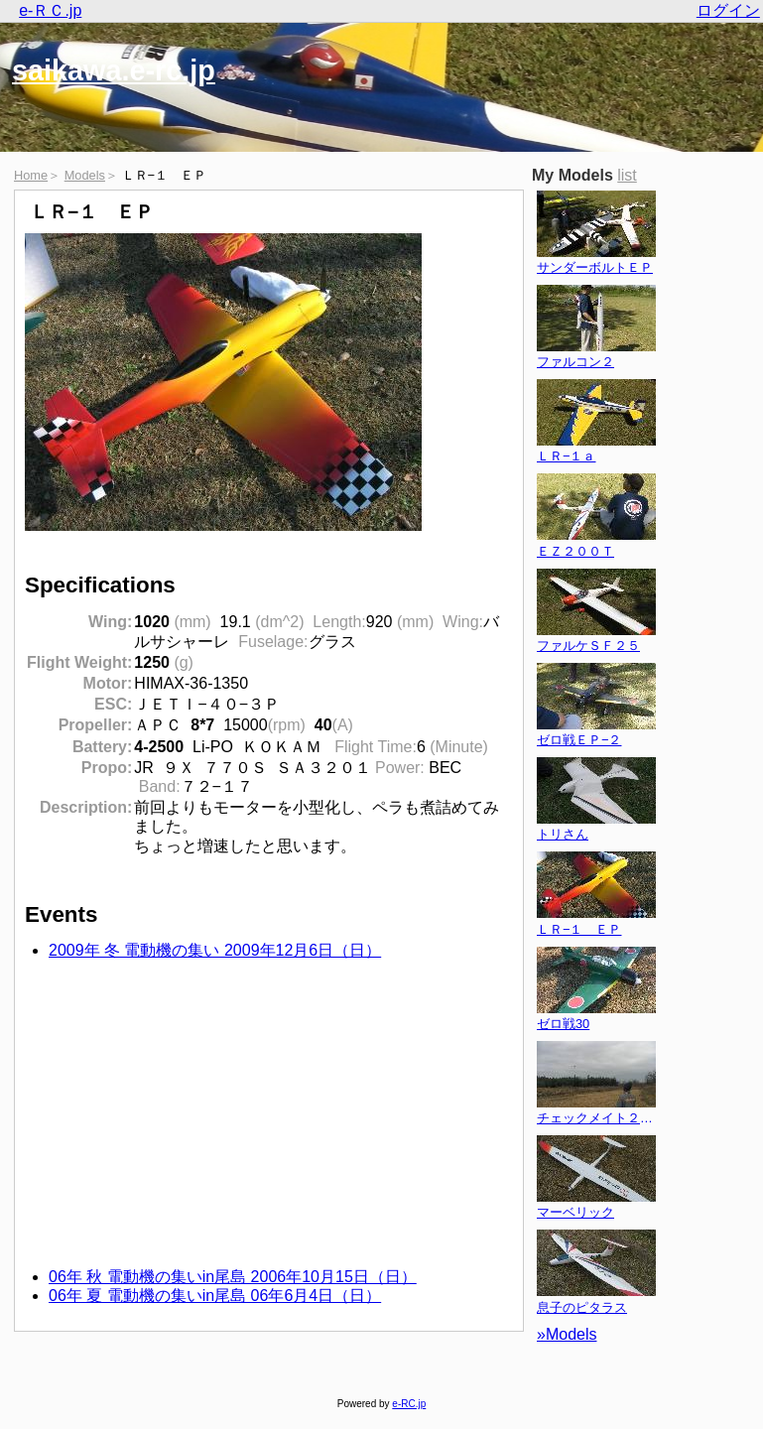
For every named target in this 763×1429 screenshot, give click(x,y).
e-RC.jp (409, 1403)
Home (31, 175)
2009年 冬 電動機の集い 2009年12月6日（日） (215, 950)
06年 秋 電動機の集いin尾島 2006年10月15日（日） (233, 1276)
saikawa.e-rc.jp (113, 70)
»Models (566, 1334)
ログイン (728, 10)
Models (84, 175)
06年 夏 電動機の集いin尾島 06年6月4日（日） (215, 1295)
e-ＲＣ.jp (50, 10)
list (627, 175)
